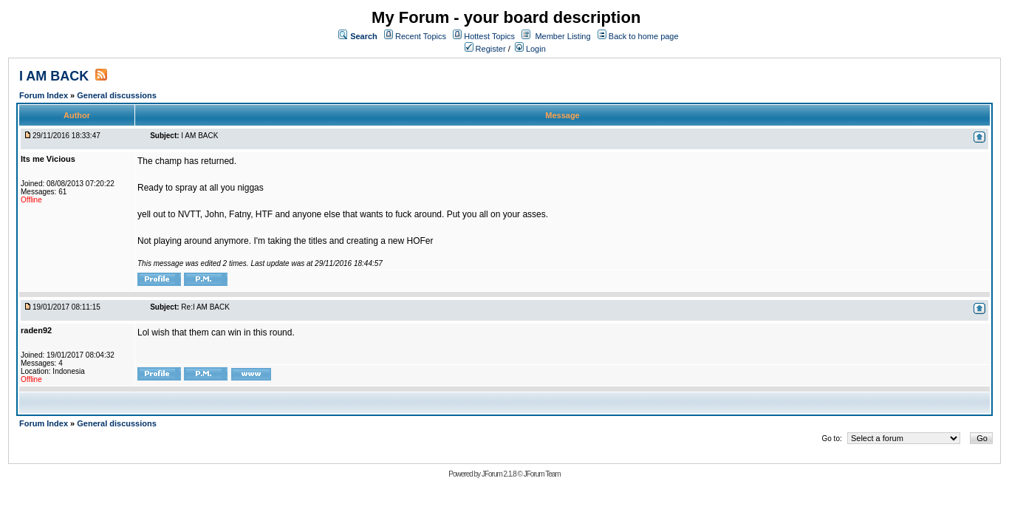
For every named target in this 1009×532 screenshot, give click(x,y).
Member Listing (562, 36)
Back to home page (644, 36)
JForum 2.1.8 (499, 474)
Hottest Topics (489, 36)
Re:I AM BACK (205, 307)
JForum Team (542, 474)
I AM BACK (54, 76)
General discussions (117, 95)
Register (485, 48)
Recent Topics (420, 36)
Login (530, 48)
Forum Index (44, 95)
